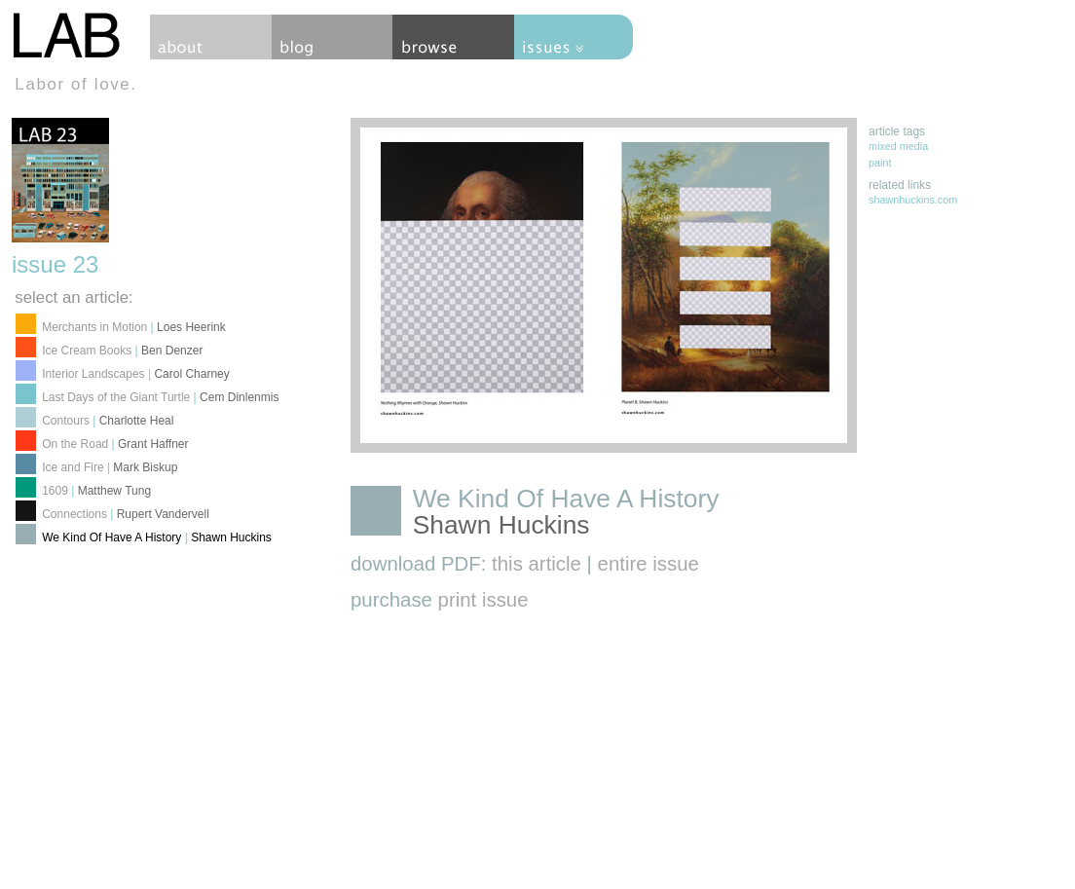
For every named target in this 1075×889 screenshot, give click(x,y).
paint (880, 162)
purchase (440, 600)
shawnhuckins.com (913, 199)
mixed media (898, 146)
